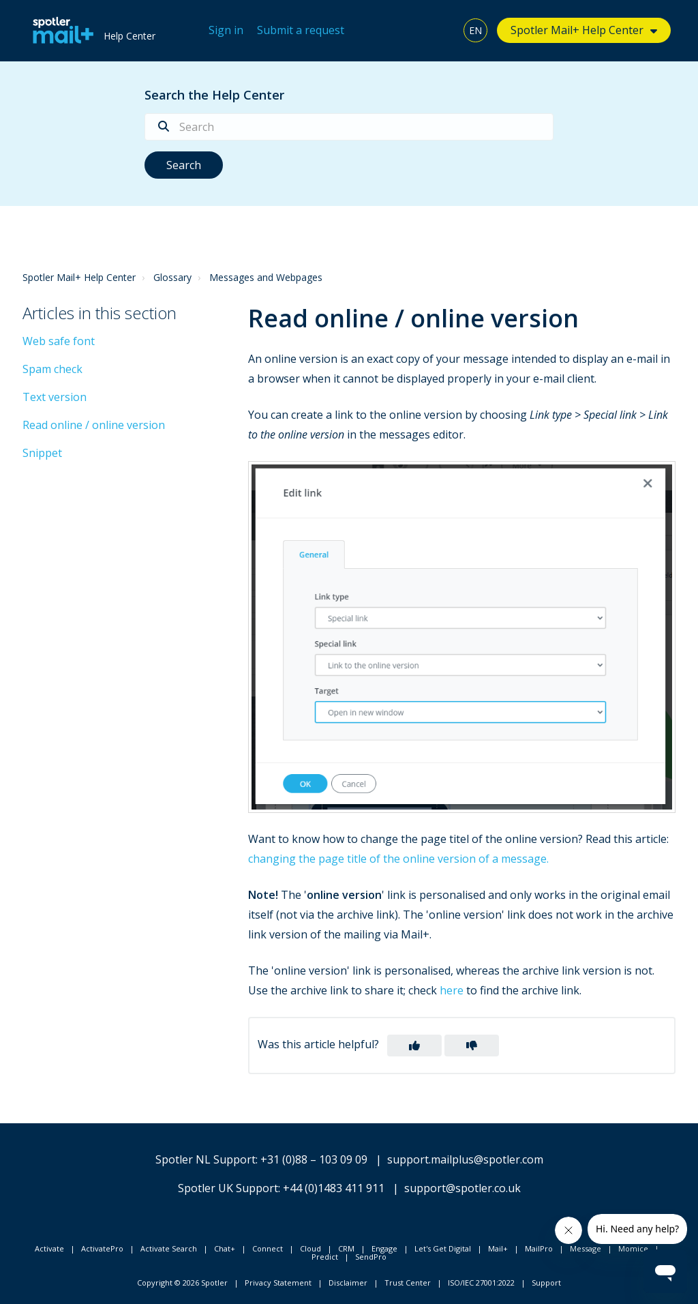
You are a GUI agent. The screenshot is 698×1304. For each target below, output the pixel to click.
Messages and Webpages (265, 277)
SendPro (370, 1256)
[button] (414, 1045)
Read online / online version (93, 424)
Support (546, 1282)
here (452, 990)
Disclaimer (348, 1282)
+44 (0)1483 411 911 (333, 1188)
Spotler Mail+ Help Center (577, 30)
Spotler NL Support (205, 1159)
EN (475, 30)
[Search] (349, 126)
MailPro (539, 1248)
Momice (633, 1248)
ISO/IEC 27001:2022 (481, 1282)
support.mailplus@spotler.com (465, 1159)
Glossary (172, 277)
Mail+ (498, 1248)
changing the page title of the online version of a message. (398, 858)
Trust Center (407, 1282)
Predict (325, 1256)
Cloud (310, 1248)
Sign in (226, 30)
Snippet (42, 452)
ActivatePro (102, 1248)
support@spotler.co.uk (462, 1188)
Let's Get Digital (442, 1248)
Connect (267, 1248)
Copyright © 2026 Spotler (182, 1282)
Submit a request (300, 30)
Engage (384, 1248)
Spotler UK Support (228, 1188)
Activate (49, 1248)
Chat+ (224, 1248)
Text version (54, 396)
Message (585, 1248)
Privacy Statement (278, 1282)
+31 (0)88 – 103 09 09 (313, 1159)
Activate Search (168, 1248)
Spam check (52, 368)
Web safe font (58, 341)
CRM (346, 1248)
